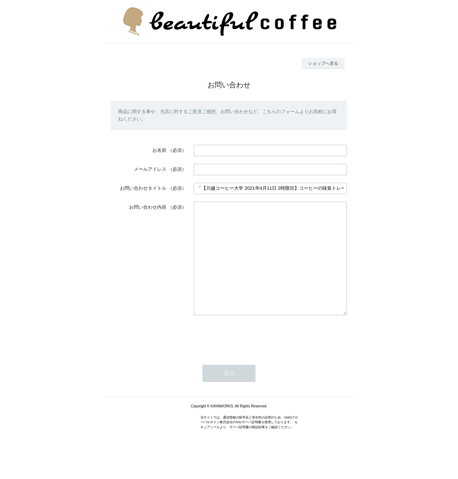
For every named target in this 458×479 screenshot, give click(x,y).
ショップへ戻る (323, 63)
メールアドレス (150, 169)
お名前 (159, 150)
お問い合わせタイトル (143, 188)
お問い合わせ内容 (147, 207)
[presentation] (248, 358)
